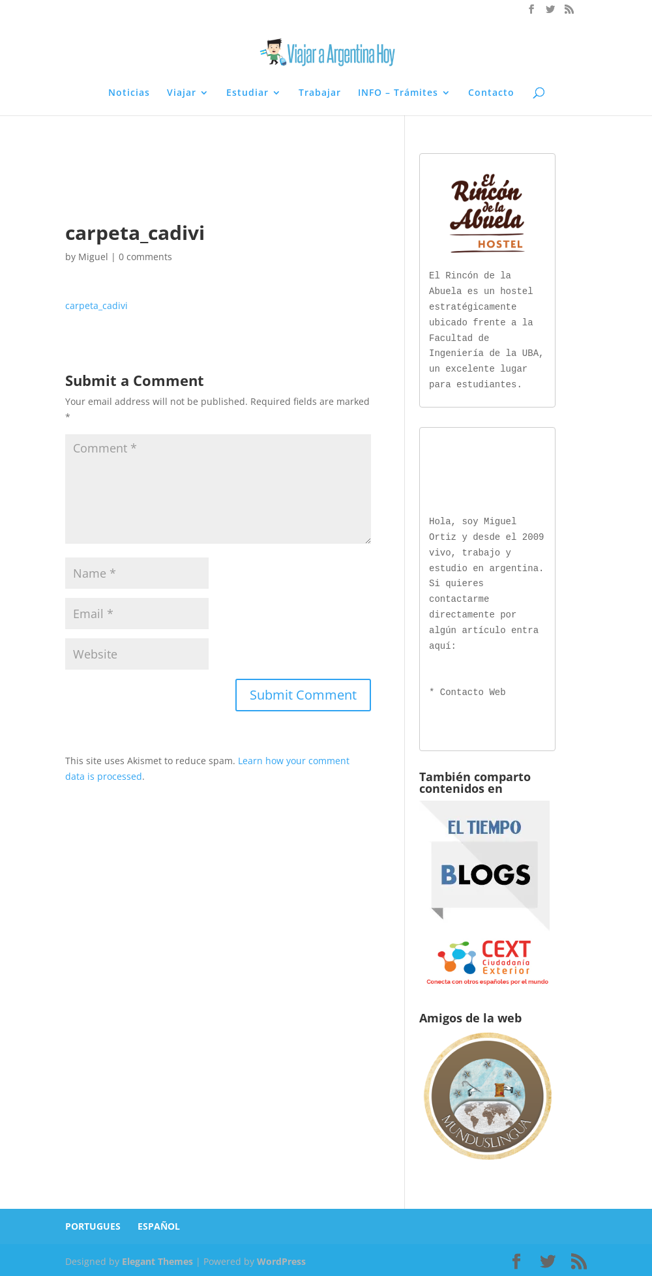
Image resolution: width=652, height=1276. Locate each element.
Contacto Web (473, 690)
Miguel (93, 256)
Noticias (129, 93)
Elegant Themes (157, 1259)
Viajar (181, 93)
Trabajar (320, 93)
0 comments (145, 256)
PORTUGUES (93, 1223)
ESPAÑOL (159, 1223)
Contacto (491, 93)
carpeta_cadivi (96, 305)
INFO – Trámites (398, 93)
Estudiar (247, 93)
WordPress (281, 1259)
